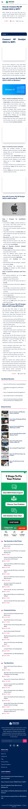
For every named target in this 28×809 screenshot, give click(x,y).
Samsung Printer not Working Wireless (14, 653)
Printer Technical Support (15, 805)
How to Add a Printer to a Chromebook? (13, 395)
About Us (3, 753)
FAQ (2, 759)
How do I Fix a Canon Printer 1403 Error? (14, 679)
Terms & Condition (6, 764)
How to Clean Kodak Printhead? (12, 631)
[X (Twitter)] (14, 745)
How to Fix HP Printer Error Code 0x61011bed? (15, 384)
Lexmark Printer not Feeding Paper (13, 649)
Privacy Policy (4, 761)
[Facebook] (10, 745)
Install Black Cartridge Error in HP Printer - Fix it (14, 388)
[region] (14, 28)
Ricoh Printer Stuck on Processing (12, 620)
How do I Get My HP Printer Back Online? (14, 601)
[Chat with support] (14, 504)
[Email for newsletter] (12, 740)
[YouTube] (17, 745)
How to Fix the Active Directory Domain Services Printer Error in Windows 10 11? (13, 399)
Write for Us (4, 767)
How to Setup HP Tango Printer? (17, 448)
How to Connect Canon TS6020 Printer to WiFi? (13, 782)
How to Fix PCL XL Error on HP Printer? (14, 589)
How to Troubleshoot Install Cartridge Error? (14, 392)
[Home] (14, 724)
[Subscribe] (25, 740)
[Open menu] (2, 2)
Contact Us (4, 756)
